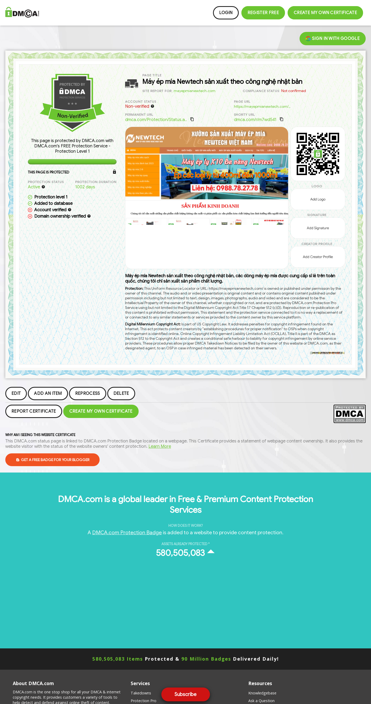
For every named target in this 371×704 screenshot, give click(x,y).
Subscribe (185, 694)
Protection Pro (143, 700)
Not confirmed (293, 90)
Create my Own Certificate (325, 12)
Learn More (159, 446)
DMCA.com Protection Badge (127, 532)
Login (226, 12)
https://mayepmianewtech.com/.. (262, 106)
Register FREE (263, 12)
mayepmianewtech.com (194, 90)
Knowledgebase (262, 692)
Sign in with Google (333, 38)
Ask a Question (261, 700)
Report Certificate (33, 411)
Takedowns (141, 692)
